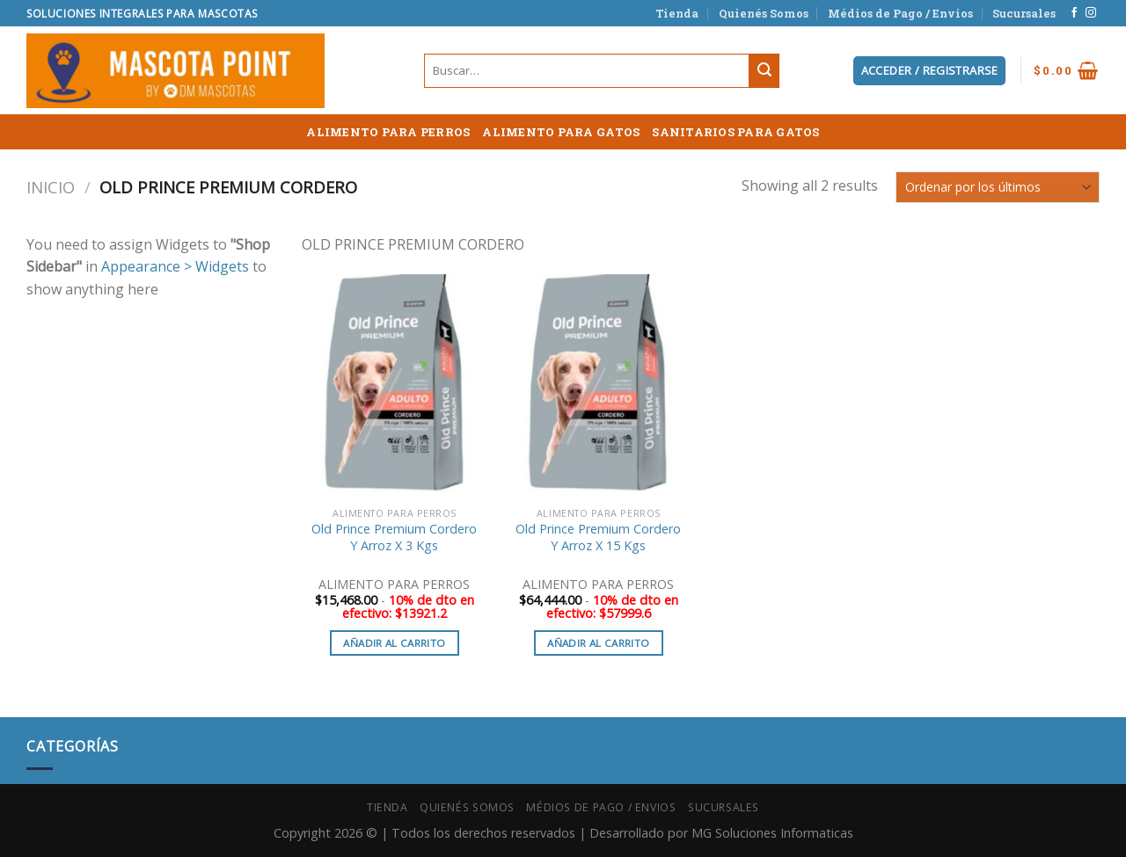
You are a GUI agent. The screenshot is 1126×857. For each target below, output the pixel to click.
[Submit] (764, 71)
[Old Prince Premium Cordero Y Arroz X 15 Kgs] (598, 385)
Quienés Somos (763, 13)
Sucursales (1024, 13)
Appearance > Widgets (175, 266)
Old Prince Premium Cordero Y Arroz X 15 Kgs (598, 537)
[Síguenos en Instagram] (1091, 13)
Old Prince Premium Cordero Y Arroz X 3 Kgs (394, 537)
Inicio (50, 187)
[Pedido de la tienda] (998, 186)
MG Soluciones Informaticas (772, 832)
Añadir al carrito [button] (394, 643)
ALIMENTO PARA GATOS (561, 132)
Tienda (676, 13)
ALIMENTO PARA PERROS (388, 132)
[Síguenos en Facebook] (1074, 13)
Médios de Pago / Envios (900, 13)
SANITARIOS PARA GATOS (735, 132)
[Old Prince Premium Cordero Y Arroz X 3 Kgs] (394, 385)
